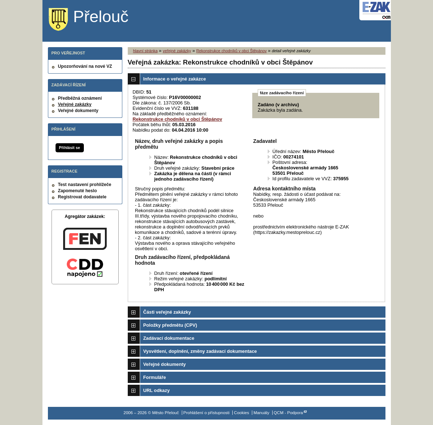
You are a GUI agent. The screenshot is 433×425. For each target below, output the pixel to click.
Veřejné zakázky (75, 104)
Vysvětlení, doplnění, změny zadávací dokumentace (200, 351)
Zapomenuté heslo (77, 190)
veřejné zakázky (177, 51)
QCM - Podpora (288, 412)
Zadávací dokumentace (169, 338)
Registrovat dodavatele (82, 196)
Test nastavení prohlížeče (84, 184)
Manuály (261, 412)
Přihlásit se (69, 147)
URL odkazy (156, 390)
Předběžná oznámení (80, 98)
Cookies (241, 412)
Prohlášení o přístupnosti (206, 412)
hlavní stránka (145, 51)
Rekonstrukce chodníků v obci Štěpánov (231, 51)
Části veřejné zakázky (167, 312)
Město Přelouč (94, 20)
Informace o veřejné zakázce (174, 79)
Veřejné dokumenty (78, 110)
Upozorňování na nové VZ (85, 66)
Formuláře (154, 377)
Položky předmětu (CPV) (170, 325)
